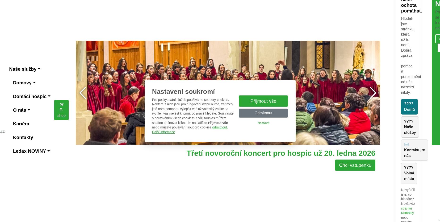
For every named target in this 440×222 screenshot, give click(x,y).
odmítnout (219, 127)
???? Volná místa (409, 173)
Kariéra (21, 123)
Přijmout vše (263, 101)
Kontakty (23, 137)
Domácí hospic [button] (29, 96)
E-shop (61, 110)
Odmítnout (263, 113)
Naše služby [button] (23, 69)
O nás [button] (19, 110)
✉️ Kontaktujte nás (414, 150)
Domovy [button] (22, 82)
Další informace (163, 132)
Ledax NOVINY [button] (29, 151)
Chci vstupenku (355, 165)
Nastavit (263, 123)
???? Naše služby (410, 127)
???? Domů (409, 106)
